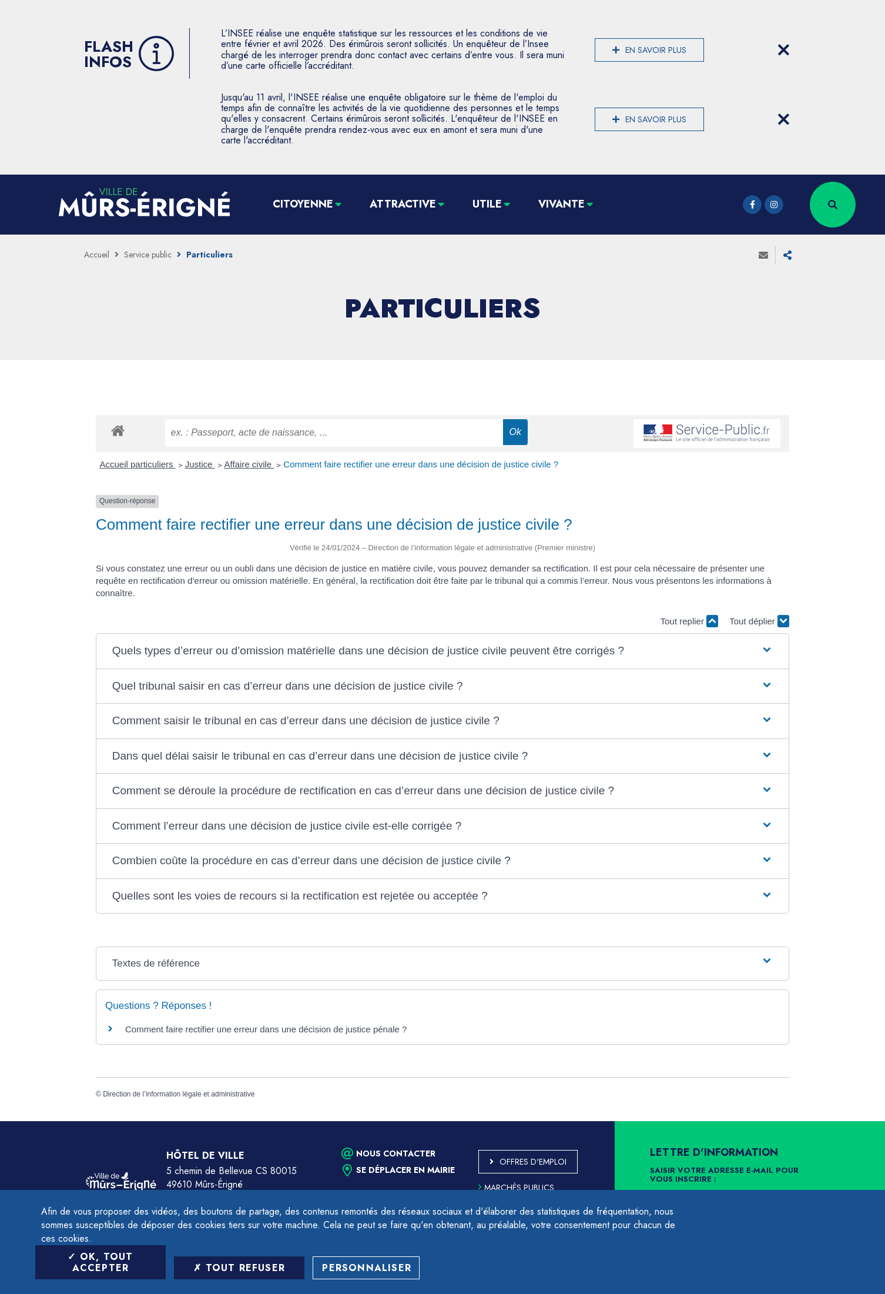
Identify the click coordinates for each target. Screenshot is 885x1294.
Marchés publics (516, 1187)
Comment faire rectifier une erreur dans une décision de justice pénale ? (266, 1029)
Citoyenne (303, 204)
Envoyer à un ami (763, 255)
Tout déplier (759, 621)
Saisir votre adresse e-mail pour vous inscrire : (724, 1175)
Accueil (96, 254)
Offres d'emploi (533, 1162)
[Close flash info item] (783, 50)
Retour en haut (849, 1121)
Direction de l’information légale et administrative (178, 1094)
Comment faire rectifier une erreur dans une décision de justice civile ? (420, 464)
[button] (442, 651)
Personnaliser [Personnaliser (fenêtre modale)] (366, 1268)
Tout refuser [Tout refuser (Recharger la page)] (239, 1268)
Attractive (403, 204)
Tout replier (689, 621)
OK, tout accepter (100, 1262)
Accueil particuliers (138, 464)
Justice (200, 464)
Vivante (561, 204)
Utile (487, 204)
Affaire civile (249, 464)
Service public (148, 254)
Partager (787, 255)
